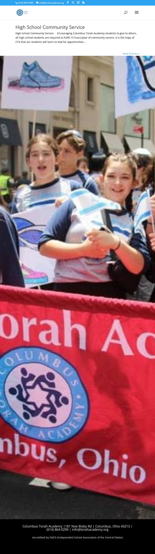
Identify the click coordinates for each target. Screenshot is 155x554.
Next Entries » (131, 53)
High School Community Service (50, 27)
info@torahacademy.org (90, 529)
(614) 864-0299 (25, 2)
